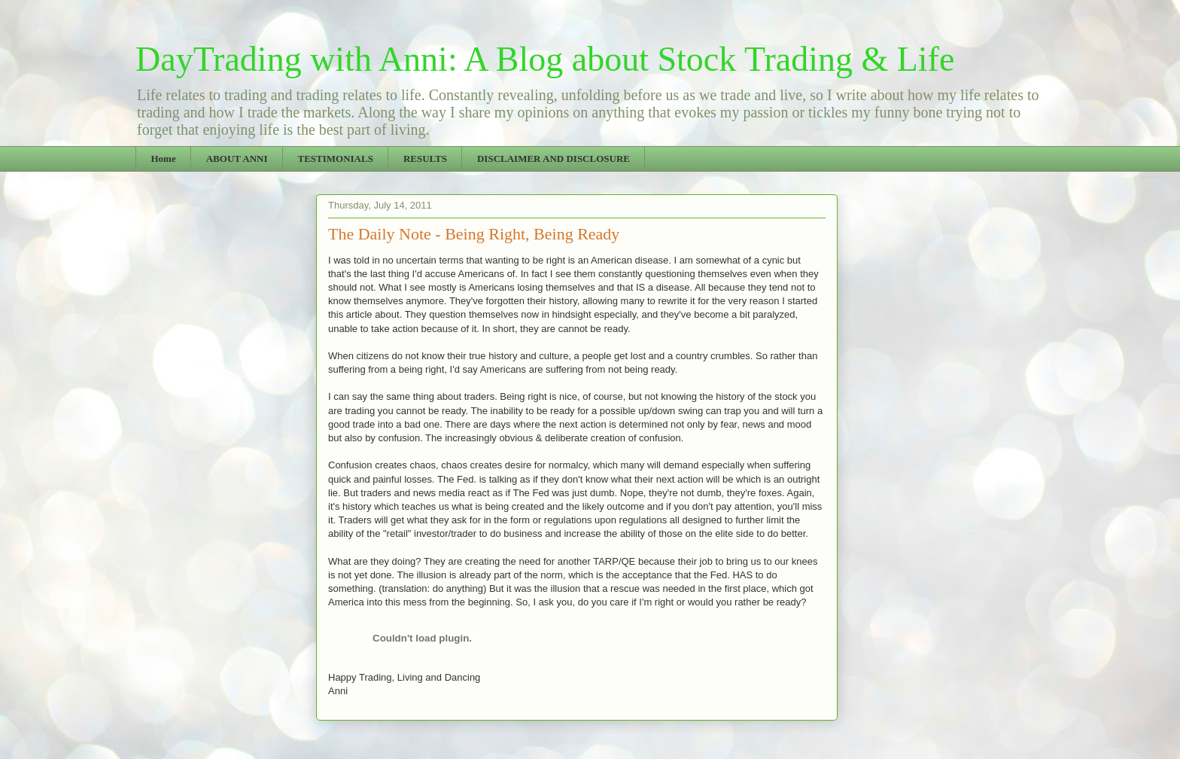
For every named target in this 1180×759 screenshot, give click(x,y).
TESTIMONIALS (335, 158)
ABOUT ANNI (237, 158)
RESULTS (425, 158)
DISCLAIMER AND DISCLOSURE (553, 158)
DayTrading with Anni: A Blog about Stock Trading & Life (544, 59)
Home (163, 158)
